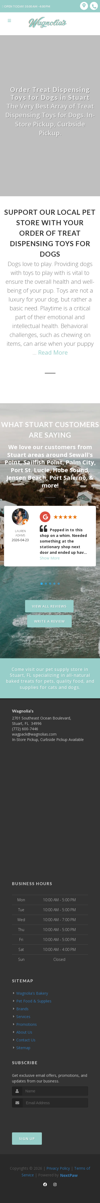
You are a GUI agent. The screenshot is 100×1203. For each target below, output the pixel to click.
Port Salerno (67, 477)
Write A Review (49, 621)
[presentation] (40, 1117)
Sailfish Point (42, 462)
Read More (53, 352)
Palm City (80, 462)
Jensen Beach (26, 477)
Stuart (16, 454)
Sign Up (27, 1138)
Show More (50, 558)
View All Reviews (49, 606)
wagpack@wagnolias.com (34, 734)
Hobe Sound (70, 470)
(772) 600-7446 (25, 728)
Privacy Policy (58, 1168)
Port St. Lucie (30, 470)
